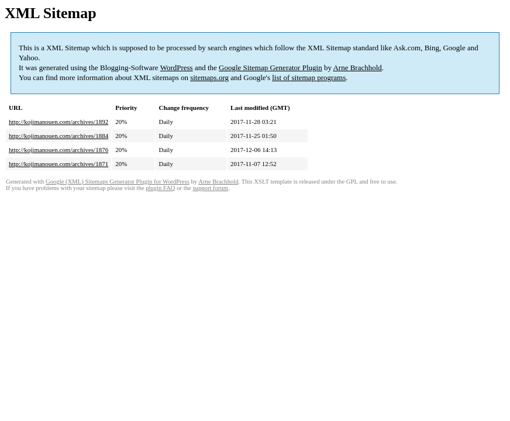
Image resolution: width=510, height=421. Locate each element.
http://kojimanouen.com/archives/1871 (58, 163)
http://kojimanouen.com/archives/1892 (58, 121)
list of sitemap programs (309, 77)
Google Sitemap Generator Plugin (270, 67)
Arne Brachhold (357, 67)
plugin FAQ (160, 188)
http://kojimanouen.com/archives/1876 (58, 149)
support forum (210, 188)
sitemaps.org (209, 77)
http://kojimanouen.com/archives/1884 (58, 135)
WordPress (176, 67)
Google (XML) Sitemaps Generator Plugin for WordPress (117, 181)
